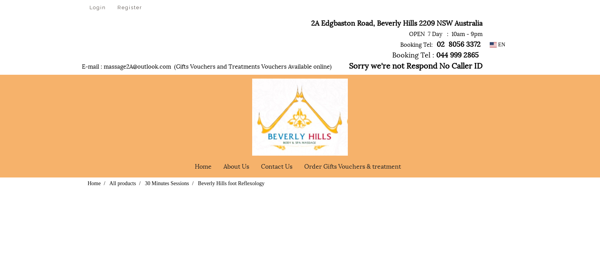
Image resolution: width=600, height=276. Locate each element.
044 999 (447, 54)
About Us (236, 166)
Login (98, 7)
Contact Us (276, 166)
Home (203, 166)
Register (129, 7)
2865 (472, 54)
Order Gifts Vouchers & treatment (352, 166)
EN (497, 45)
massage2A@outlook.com (137, 66)
